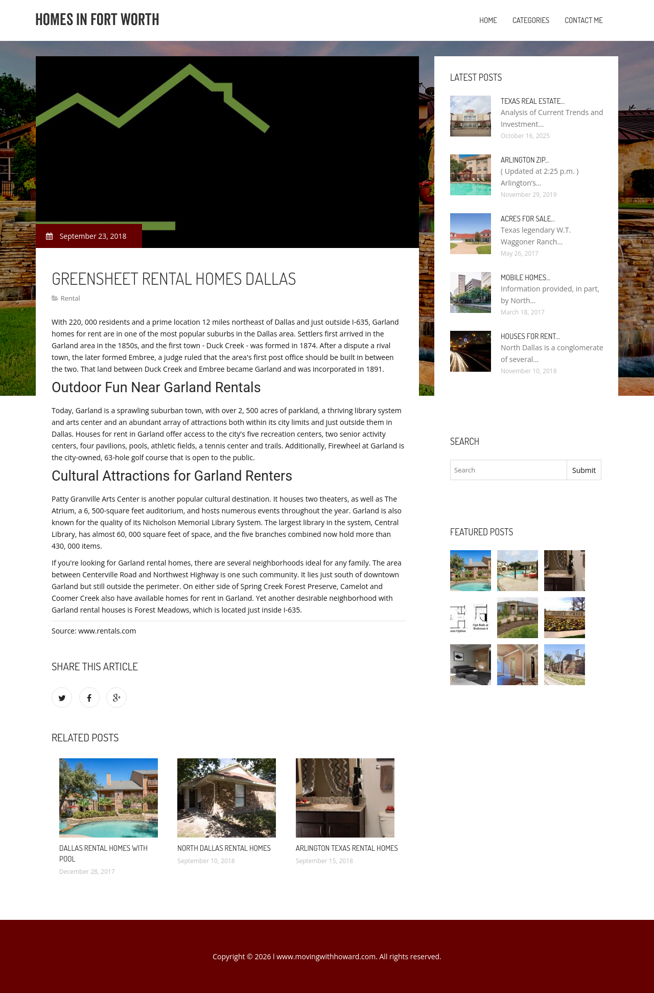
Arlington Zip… (525, 160)
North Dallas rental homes (224, 848)
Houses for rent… (530, 336)
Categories (530, 20)
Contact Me (584, 20)
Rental (70, 298)
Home (488, 20)
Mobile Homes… (525, 277)
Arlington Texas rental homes (347, 848)
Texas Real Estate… (533, 101)
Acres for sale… (528, 218)
